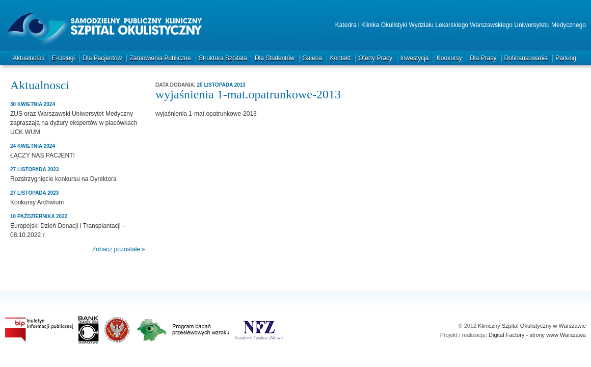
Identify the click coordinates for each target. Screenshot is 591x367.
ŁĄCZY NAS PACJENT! (42, 155)
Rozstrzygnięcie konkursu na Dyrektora (63, 178)
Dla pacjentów (102, 58)
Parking (565, 58)
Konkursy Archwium (37, 202)
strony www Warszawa (557, 335)
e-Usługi (63, 58)
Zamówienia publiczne (160, 58)
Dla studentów (274, 58)
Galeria (312, 58)
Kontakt (340, 58)
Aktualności (28, 58)
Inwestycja (414, 58)
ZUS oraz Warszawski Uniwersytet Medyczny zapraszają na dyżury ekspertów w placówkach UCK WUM (73, 123)
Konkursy (449, 58)
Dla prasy (483, 58)
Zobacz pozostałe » (118, 249)
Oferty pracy (375, 58)
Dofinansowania (526, 58)
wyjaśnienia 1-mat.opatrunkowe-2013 (206, 113)
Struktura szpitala (223, 58)
